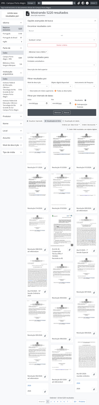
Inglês (12, 42)
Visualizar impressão (34, 121)
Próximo (82, 402)
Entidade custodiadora (36, 61)
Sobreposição (82, 104)
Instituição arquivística (8, 72)
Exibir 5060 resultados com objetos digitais (82, 129)
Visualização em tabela (70, 121)
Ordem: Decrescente (89, 125)
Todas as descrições (64, 91)
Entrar (93, 3)
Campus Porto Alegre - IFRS (12, 58)
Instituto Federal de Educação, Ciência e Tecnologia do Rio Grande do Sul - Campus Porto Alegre (12, 90)
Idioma (6, 22)
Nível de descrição (11, 145)
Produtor (7, 116)
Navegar (31, 3)
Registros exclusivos (12, 28)
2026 (78, 383)
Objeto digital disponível (60, 82)
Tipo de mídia (9, 152)
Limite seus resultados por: (12, 14)
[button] (79, 3)
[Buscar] (62, 31)
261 (75, 402)
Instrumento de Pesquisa (84, 82)
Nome (5, 123)
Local (5, 130)
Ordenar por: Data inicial (70, 125)
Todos (5, 53)
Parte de (6, 48)
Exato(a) (80, 107)
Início (29, 100)
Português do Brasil (12, 38)
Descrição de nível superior (37, 69)
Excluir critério (62, 45)
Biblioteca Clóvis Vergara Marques (12, 64)
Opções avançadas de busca (40, 20)
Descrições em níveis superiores (41, 91)
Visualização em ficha (53, 121)
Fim (52, 100)
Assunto (6, 138)
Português (12, 34)
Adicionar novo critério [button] (37, 52)
